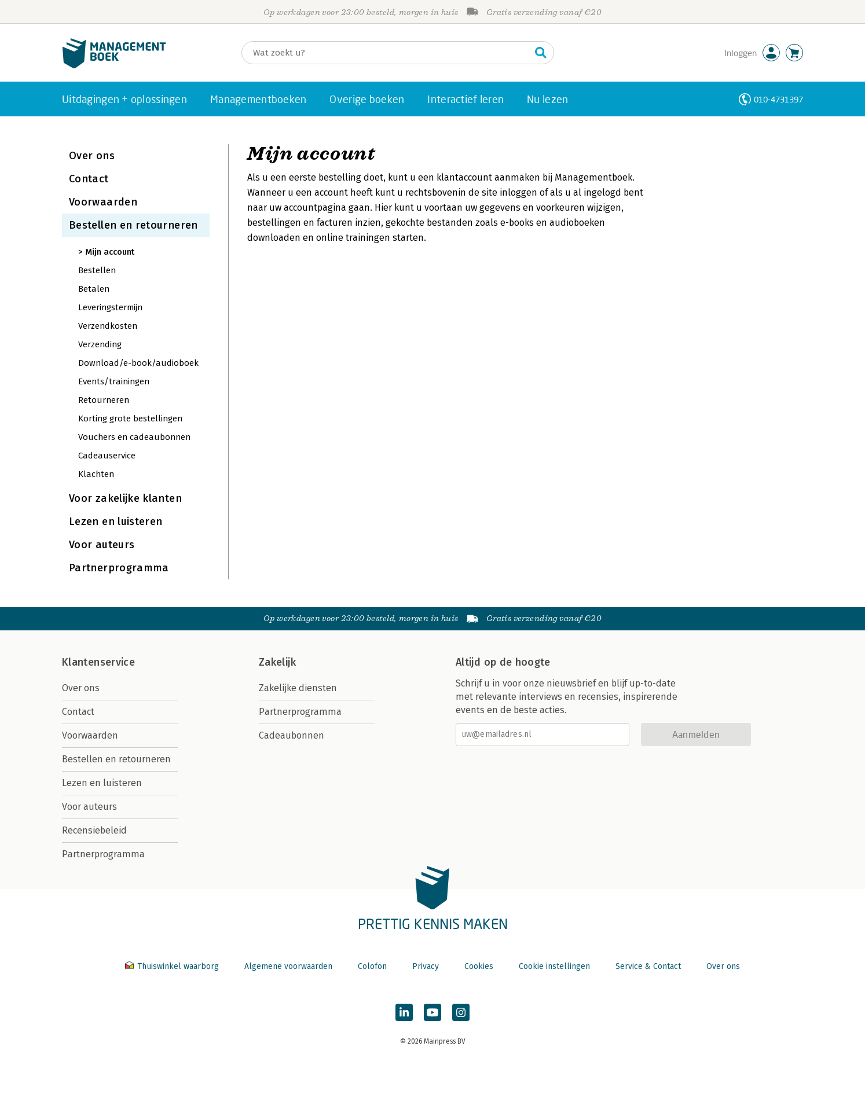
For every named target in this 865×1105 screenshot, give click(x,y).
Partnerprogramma (119, 567)
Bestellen (97, 270)
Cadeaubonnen (291, 735)
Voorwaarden (103, 202)
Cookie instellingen (554, 966)
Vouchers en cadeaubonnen (134, 437)
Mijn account (109, 252)
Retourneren (103, 400)
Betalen (93, 289)
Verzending (100, 344)
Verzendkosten (107, 326)
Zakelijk (277, 662)
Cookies (478, 966)
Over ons (92, 155)
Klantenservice (98, 662)
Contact (89, 178)
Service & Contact (648, 966)
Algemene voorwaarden (288, 966)
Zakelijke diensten (298, 687)
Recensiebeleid (94, 830)
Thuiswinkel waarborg (173, 966)
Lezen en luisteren (115, 521)
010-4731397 (778, 99)
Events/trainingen (113, 381)
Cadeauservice (106, 455)
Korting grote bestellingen (130, 418)
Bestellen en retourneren (133, 225)
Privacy (425, 966)
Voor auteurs (101, 544)
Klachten (96, 474)
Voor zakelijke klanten (125, 498)
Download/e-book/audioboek (138, 363)
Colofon (372, 966)
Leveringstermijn (110, 307)
